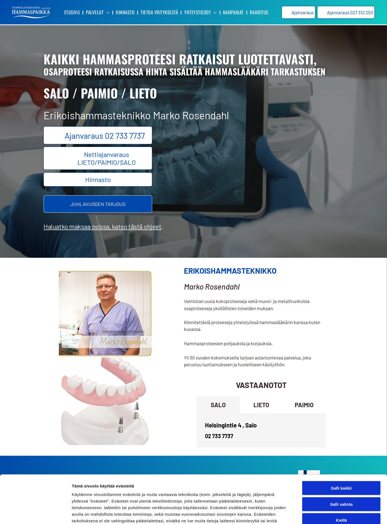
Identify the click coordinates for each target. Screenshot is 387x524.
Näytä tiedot (293, 513)
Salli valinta (341, 461)
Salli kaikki (341, 445)
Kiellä (341, 477)
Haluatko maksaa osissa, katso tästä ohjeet (102, 226)
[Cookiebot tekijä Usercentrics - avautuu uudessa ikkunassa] (35, 513)
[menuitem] (72, 12)
